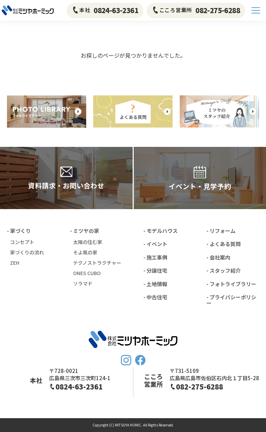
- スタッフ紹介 (223, 270)
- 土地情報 (155, 284)
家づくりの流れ (27, 252)
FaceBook (140, 360)
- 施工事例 (155, 257)
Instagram (126, 360)
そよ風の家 (85, 252)
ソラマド (82, 283)
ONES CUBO (87, 273)
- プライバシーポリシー (231, 300)
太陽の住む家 (87, 241)
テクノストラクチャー (97, 262)
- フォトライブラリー (231, 284)
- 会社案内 (218, 257)
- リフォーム (221, 230)
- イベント (155, 243)
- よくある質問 (223, 243)
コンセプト (22, 241)
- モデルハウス (160, 230)
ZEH (14, 262)
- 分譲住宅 (155, 270)
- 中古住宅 (155, 297)
